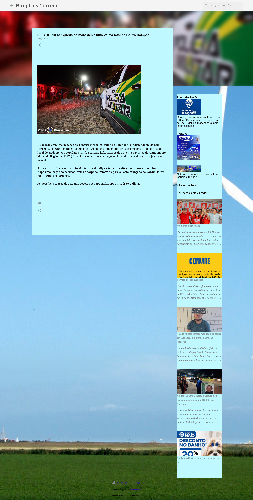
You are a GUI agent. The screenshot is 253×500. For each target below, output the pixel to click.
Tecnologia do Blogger (126, 482)
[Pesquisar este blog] (226, 6)
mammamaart (135, 489)
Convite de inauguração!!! (190, 280)
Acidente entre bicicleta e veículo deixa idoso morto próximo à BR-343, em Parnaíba (198, 400)
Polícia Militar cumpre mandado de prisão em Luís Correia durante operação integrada (199, 338)
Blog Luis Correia (36, 5)
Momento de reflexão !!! (190, 226)
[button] (39, 45)
